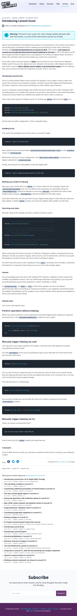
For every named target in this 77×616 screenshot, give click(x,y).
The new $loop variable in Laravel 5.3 (18, 484)
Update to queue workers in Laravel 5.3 (19, 555)
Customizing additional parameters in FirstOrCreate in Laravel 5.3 (29, 489)
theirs (33, 61)
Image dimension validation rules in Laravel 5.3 (22, 508)
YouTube (55, 609)
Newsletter (33, 4)
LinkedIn (43, 609)
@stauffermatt (63, 462)
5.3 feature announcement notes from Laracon (22, 522)
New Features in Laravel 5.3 (39, 26)
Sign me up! (61, 593)
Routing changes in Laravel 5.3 (16, 517)
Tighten (32, 611)
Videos (41, 4)
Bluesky (35, 609)
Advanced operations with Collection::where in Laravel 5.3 (26, 498)
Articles (65, 4)
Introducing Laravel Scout (14, 527)
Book (72, 4)
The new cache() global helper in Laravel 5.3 (21, 493)
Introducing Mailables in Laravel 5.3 (18, 536)
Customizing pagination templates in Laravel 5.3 (23, 512)
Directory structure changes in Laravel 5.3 (20, 541)
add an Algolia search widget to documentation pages (39, 66)
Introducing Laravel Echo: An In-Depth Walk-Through (24, 479)
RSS (49, 609)
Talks (58, 4)
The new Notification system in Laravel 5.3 (20, 546)
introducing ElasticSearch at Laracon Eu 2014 (29, 50)
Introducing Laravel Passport (15, 531)
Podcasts (50, 4)
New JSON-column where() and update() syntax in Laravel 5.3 (28, 503)
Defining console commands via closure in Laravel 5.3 (25, 560)
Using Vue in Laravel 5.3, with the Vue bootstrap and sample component (32, 551)
